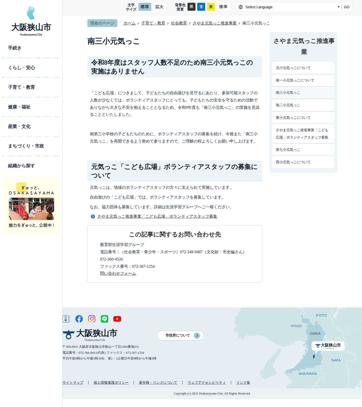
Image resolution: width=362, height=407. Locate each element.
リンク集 (243, 382)
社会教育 (179, 23)
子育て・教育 (153, 23)
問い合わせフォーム (118, 273)
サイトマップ (72, 382)
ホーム (130, 23)
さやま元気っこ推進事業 (215, 23)
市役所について (178, 335)
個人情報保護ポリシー (111, 382)
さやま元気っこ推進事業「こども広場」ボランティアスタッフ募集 (157, 216)
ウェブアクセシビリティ (206, 382)
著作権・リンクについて (158, 382)
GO (347, 7)
